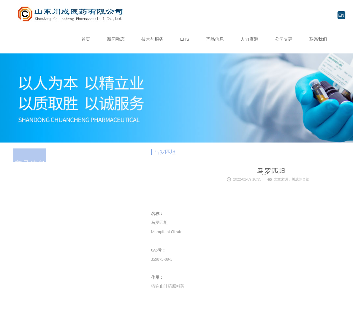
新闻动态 (116, 39)
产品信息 (215, 39)
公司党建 (284, 39)
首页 (85, 39)
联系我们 (318, 39)
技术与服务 (152, 39)
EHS (184, 39)
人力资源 (249, 39)
